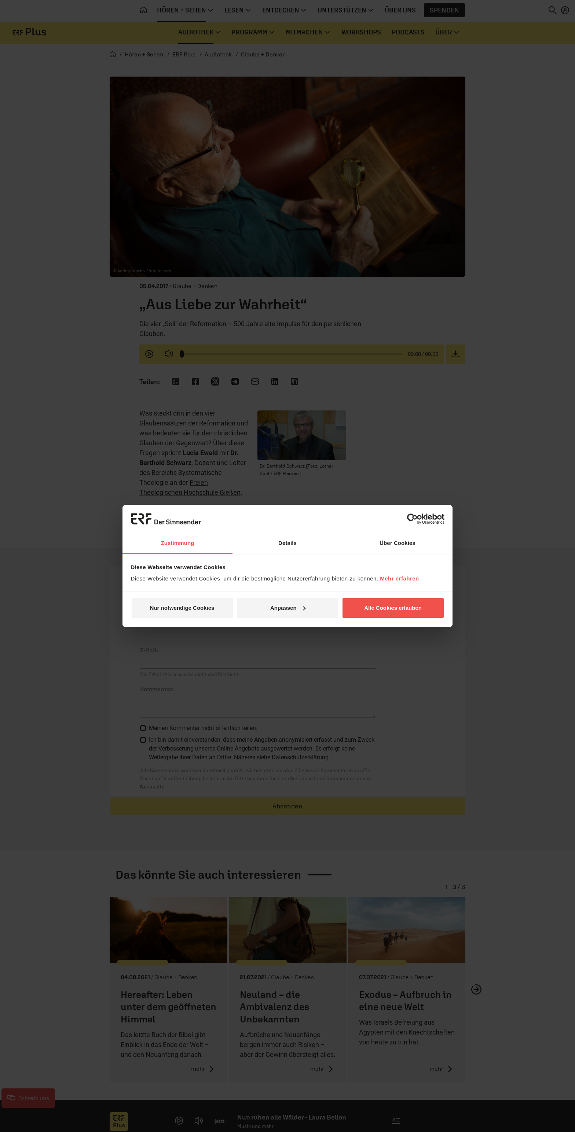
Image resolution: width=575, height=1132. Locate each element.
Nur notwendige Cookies (182, 608)
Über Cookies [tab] (397, 543)
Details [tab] (287, 543)
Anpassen (287, 608)
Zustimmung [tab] (177, 543)
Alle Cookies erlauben (393, 608)
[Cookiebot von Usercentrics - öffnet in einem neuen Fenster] (412, 518)
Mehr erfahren (399, 578)
